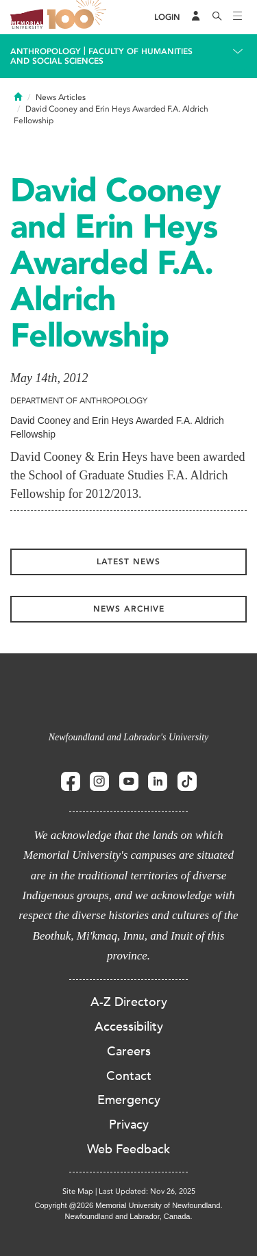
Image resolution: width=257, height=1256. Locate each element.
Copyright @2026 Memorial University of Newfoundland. (128, 1205)
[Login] (167, 17)
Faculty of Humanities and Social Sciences (101, 56)
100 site (79, 17)
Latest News (128, 561)
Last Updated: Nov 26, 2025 (147, 1191)
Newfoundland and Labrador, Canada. (129, 1216)
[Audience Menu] (196, 17)
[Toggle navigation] (238, 17)
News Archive (128, 609)
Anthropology (45, 51)
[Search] (217, 17)
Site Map (77, 1191)
